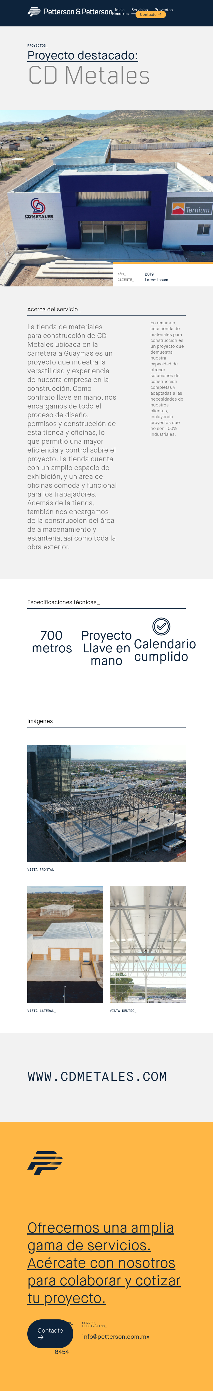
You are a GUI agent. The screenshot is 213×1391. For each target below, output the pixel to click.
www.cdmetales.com (97, 1077)
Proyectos (164, 10)
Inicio (120, 10)
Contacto (148, 15)
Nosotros (120, 14)
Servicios (139, 10)
